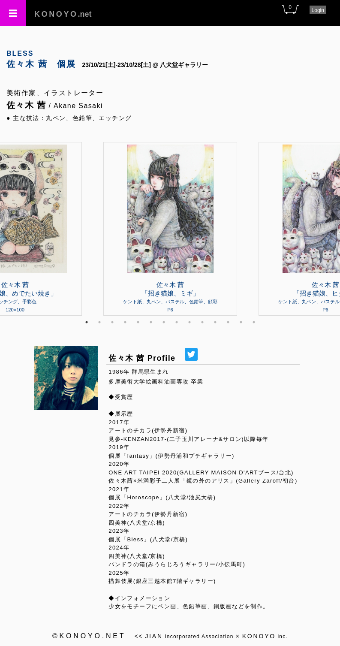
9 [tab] (189, 322)
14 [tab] (254, 322)
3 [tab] (112, 322)
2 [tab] (99, 322)
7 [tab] (163, 322)
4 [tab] (125, 322)
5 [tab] (138, 322)
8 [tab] (176, 322)
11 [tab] (215, 322)
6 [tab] (151, 322)
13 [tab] (241, 322)
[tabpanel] (170, 228)
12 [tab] (228, 322)
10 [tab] (202, 322)
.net (63, 14)
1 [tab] (86, 322)
